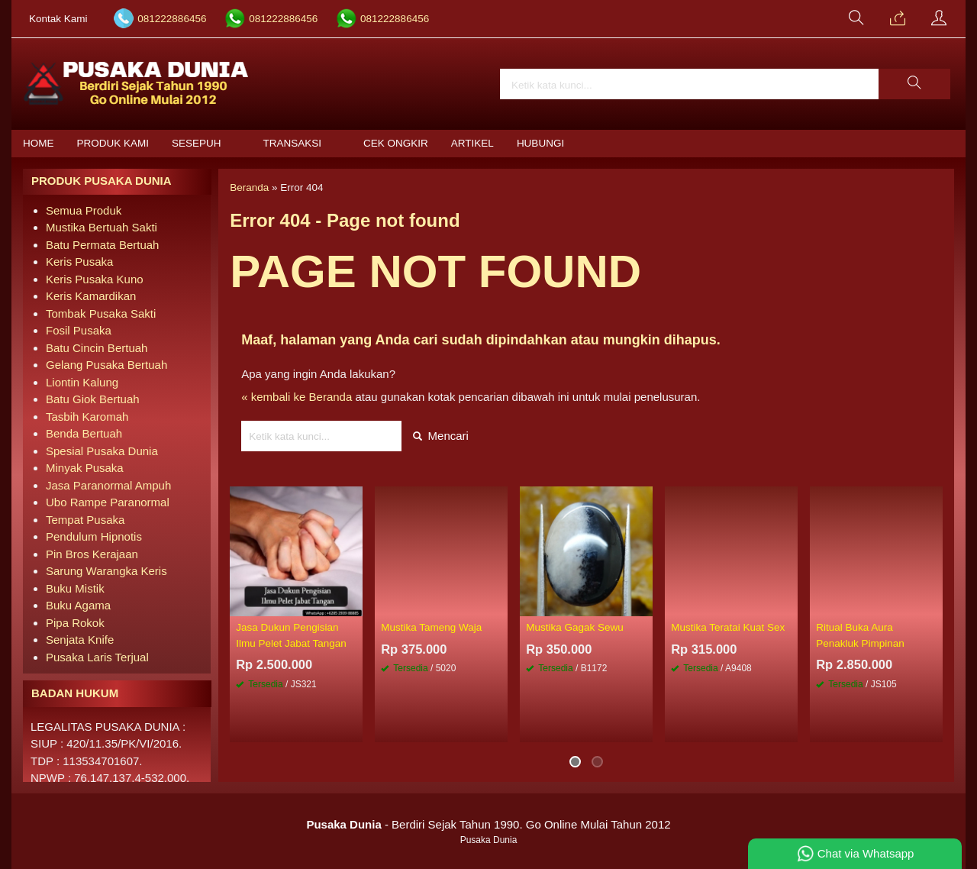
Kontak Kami (58, 18)
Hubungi (540, 143)
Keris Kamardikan (91, 295)
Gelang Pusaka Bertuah (106, 364)
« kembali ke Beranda (296, 396)
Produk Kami (113, 143)
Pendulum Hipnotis (94, 536)
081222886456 (171, 18)
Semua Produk (83, 210)
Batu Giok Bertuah (93, 399)
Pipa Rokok (75, 622)
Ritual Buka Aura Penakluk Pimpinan (860, 635)
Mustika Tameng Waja (431, 627)
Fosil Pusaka (78, 330)
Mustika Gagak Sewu (575, 627)
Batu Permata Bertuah (102, 244)
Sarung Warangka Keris (106, 570)
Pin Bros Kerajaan (92, 554)
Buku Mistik (75, 588)
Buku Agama (78, 605)
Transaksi (292, 143)
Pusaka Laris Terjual (97, 657)
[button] (914, 84)
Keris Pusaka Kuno (94, 279)
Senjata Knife (80, 639)
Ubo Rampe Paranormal (107, 502)
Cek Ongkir (395, 143)
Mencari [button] (441, 435)
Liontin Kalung (82, 382)
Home (38, 143)
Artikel (472, 143)
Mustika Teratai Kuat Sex (728, 627)
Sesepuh (196, 143)
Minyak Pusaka (85, 467)
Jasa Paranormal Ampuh (108, 485)
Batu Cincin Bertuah (96, 347)
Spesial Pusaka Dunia (102, 450)
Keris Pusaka (79, 261)
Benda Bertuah (84, 433)
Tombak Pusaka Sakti (101, 313)
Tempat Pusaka (85, 519)
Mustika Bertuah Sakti (101, 227)
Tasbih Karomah (87, 416)
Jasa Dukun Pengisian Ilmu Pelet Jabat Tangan (291, 635)
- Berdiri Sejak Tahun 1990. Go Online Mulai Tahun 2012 (488, 824)
